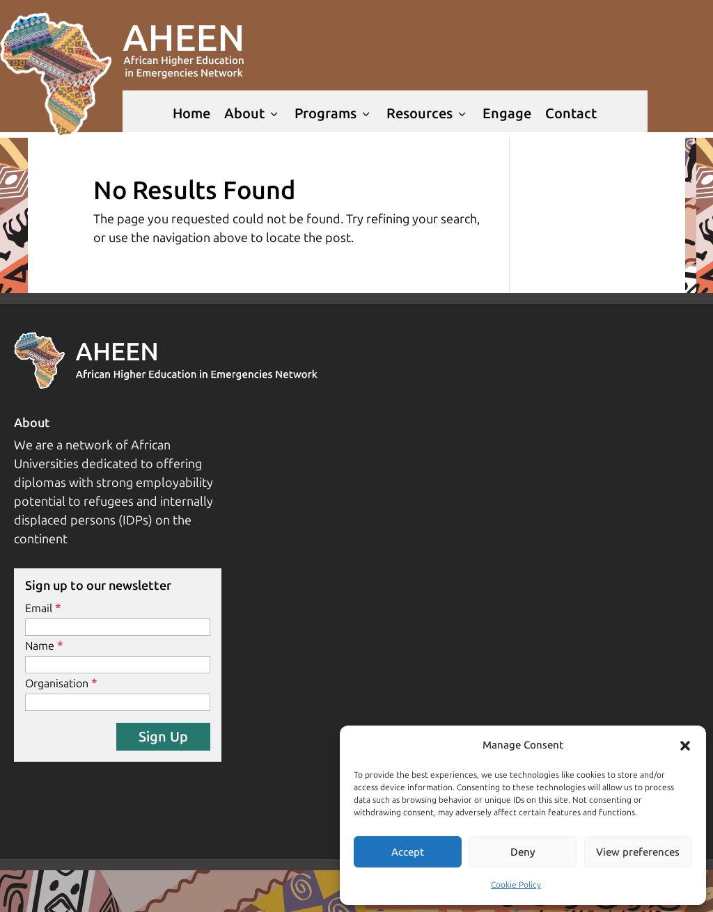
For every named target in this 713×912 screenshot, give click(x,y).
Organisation (56, 683)
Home (191, 113)
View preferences (638, 852)
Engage (507, 113)
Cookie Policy (516, 885)
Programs (334, 113)
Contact (571, 113)
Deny (522, 852)
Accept (407, 852)
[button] (685, 746)
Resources (427, 113)
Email (38, 608)
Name (39, 646)
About (252, 113)
